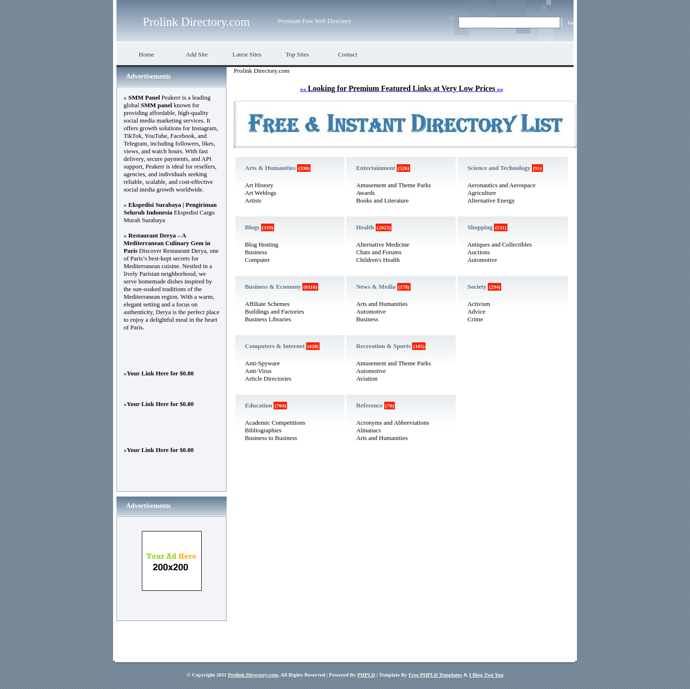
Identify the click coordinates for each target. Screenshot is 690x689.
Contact (347, 54)
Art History (259, 185)
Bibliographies (263, 430)
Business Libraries (268, 319)
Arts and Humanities (382, 303)
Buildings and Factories (274, 311)
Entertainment (375, 167)
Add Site (197, 54)
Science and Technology (498, 167)
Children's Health (378, 259)
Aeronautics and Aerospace (501, 185)
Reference (369, 405)
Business (256, 252)
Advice (476, 311)
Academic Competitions (275, 422)
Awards (365, 192)
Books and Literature (382, 200)
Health (365, 227)
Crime (475, 319)
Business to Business (271, 437)
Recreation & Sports (383, 346)
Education (258, 405)
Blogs (252, 227)
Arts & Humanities (270, 167)
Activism (478, 303)
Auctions (478, 252)
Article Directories (268, 378)
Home (146, 54)
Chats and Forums (379, 252)
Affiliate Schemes (267, 303)
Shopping (480, 227)
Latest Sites (246, 54)
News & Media (375, 286)
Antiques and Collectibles (499, 244)
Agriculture (481, 192)
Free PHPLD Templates (435, 675)
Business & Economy (273, 286)
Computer (257, 259)
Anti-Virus (258, 370)
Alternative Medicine (382, 244)
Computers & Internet (275, 346)
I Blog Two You (486, 675)
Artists (253, 200)
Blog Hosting (261, 244)
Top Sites (297, 54)
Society (476, 286)
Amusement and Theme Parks (393, 185)
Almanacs (368, 430)
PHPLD (366, 675)
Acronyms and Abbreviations (392, 422)
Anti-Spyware (262, 363)
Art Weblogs (260, 192)
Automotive (371, 311)
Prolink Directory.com (196, 21)
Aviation (367, 378)
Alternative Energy (491, 200)
